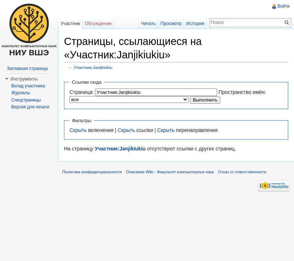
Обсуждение (98, 23)
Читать (148, 23)
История (195, 23)
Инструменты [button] (24, 79)
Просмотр (171, 23)
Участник (70, 23)
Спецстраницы (26, 100)
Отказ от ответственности (242, 172)
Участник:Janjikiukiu (93, 67)
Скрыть (78, 130)
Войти (283, 6)
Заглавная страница (27, 68)
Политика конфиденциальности (92, 172)
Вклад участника (28, 85)
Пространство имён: (242, 92)
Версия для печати (30, 106)
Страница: (81, 92)
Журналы (20, 92)
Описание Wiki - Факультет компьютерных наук (170, 172)
